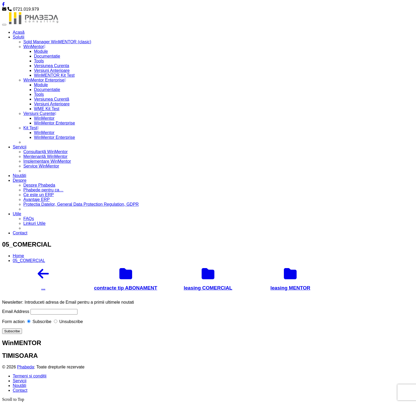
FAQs (28, 218)
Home (18, 255)
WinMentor (34, 46)
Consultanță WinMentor (45, 151)
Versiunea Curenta (51, 65)
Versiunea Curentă (51, 99)
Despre (20, 180)
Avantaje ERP (36, 199)
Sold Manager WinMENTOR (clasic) (57, 42)
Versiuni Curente (39, 113)
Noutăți (19, 175)
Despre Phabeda (39, 185)
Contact (20, 233)
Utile (17, 214)
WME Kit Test (46, 108)
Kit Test (31, 128)
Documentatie (47, 56)
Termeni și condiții (29, 376)
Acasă (18, 32)
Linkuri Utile (34, 223)
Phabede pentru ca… (43, 190)
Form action (13, 321)
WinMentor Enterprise (44, 80)
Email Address (15, 311)
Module (41, 51)
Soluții (18, 37)
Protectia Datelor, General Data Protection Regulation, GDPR (81, 204)
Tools (39, 61)
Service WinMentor (41, 166)
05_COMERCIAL (29, 260)
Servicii (20, 147)
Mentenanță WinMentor (45, 156)
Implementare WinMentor (47, 161)
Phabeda (25, 367)
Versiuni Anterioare (52, 70)
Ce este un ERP (38, 194)
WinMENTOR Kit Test (54, 75)
